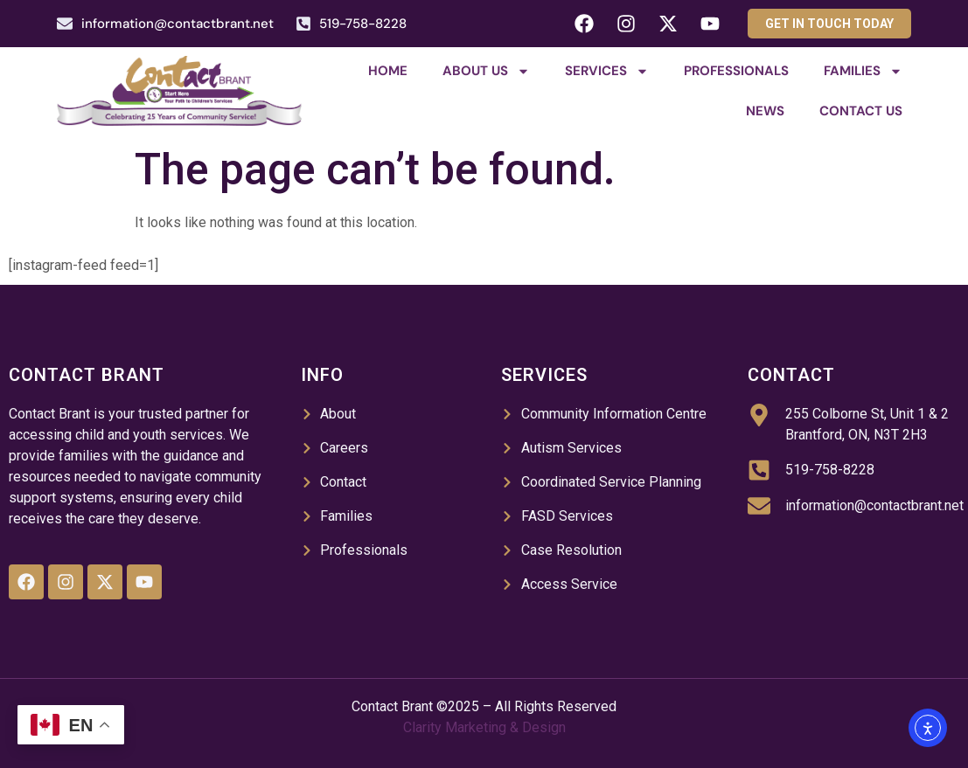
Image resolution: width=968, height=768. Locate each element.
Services (607, 71)
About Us (486, 71)
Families (863, 71)
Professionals (736, 71)
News (765, 111)
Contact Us (860, 111)
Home (387, 71)
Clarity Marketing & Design (484, 727)
